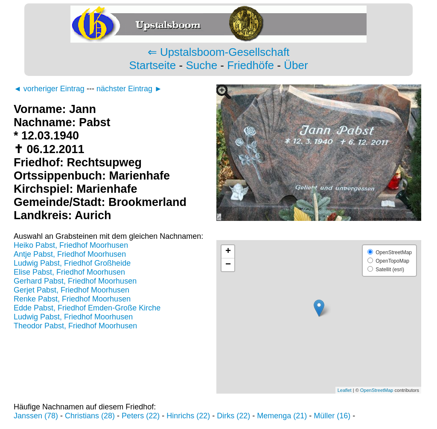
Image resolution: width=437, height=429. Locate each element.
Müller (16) (332, 416)
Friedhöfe (250, 65)
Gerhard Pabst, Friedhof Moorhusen (75, 281)
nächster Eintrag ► (129, 88)
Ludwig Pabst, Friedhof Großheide (72, 263)
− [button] (228, 264)
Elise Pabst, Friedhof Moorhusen (69, 272)
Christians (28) (90, 416)
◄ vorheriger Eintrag (49, 88)
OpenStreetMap (376, 390)
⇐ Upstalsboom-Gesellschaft (219, 52)
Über (296, 65)
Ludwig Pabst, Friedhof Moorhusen (73, 317)
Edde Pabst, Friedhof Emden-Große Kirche (87, 308)
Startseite (152, 65)
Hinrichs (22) (188, 416)
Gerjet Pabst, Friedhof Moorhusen (71, 290)
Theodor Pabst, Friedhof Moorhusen (75, 326)
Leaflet (345, 390)
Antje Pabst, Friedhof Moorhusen (70, 254)
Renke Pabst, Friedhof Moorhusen (72, 299)
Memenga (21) (282, 416)
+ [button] (228, 251)
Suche (201, 65)
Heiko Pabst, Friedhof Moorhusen (71, 245)
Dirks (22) (233, 416)
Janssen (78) (36, 416)
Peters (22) (141, 416)
